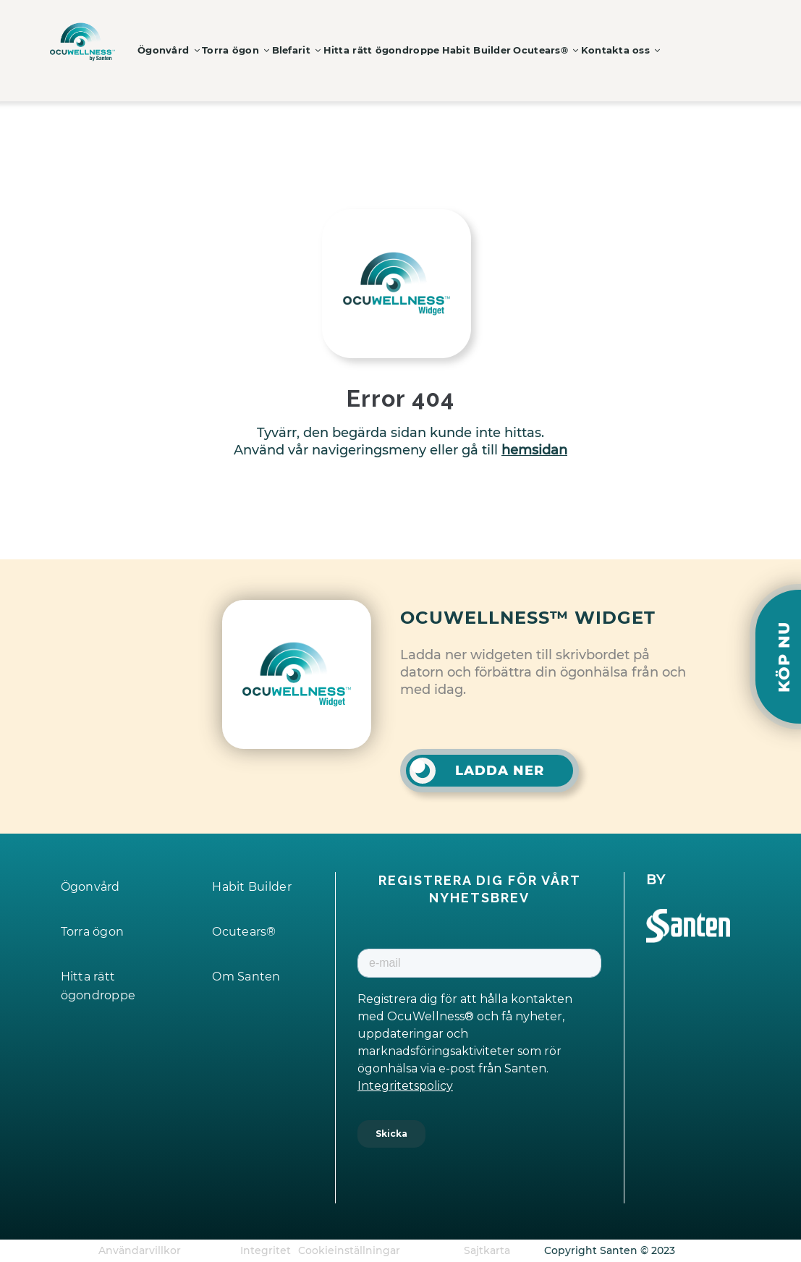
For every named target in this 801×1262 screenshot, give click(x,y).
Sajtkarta (487, 1250)
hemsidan (534, 450)
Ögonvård (171, 50)
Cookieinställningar (349, 1250)
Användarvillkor (139, 1250)
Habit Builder (501, 50)
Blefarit (310, 50)
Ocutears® (577, 50)
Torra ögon (243, 50)
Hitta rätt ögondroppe (401, 50)
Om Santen (248, 976)
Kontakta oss (656, 50)
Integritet (265, 1250)
